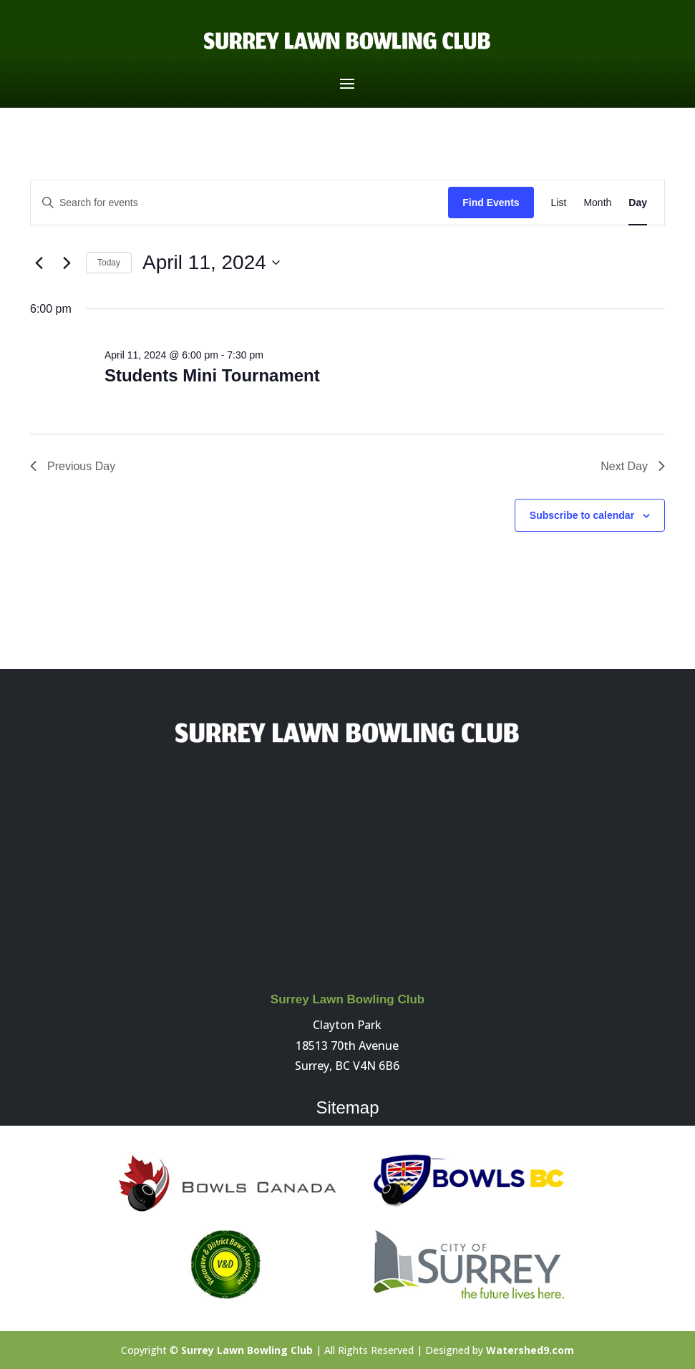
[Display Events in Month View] (597, 202)
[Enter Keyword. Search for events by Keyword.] (239, 202)
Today (108, 263)
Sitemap (347, 1107)
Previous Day (72, 466)
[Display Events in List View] (559, 202)
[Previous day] (38, 262)
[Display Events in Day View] (637, 202)
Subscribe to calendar (582, 515)
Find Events (490, 202)
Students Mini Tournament (212, 375)
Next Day (633, 466)
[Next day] (66, 262)
